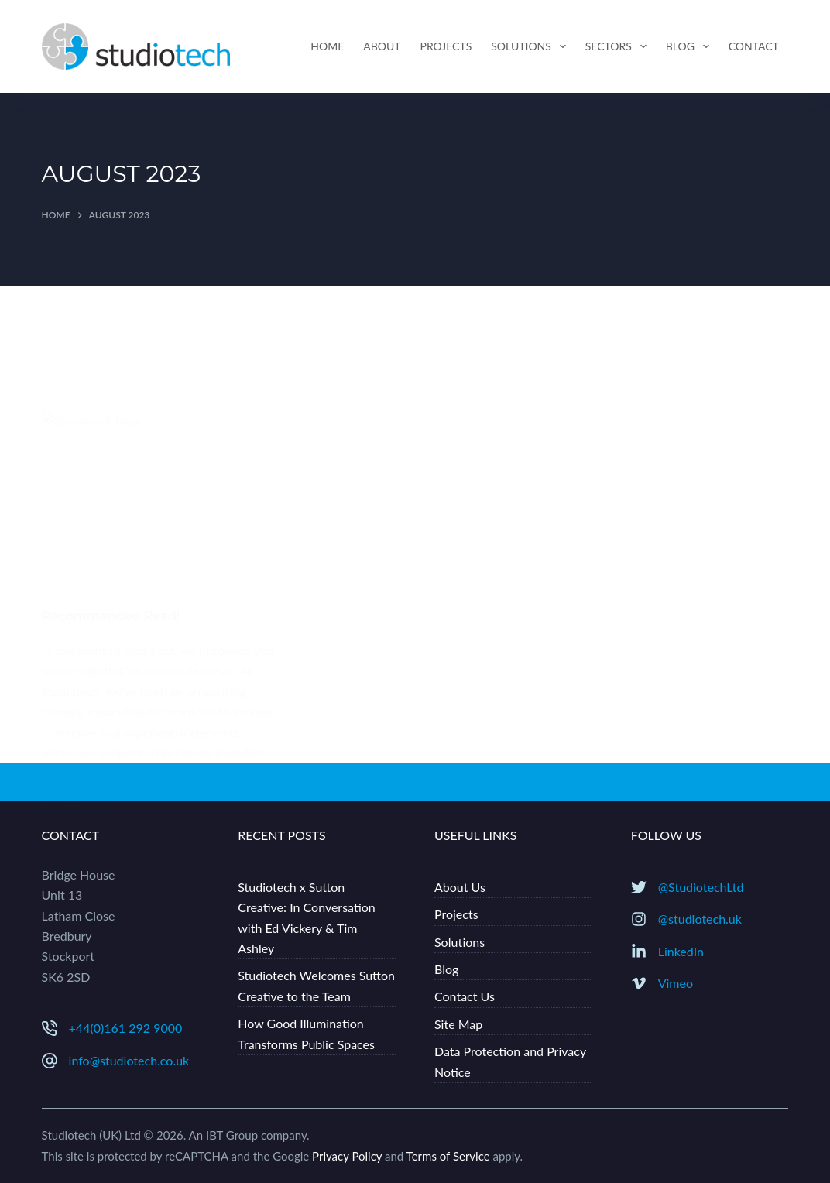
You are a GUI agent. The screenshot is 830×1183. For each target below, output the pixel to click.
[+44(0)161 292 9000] (49, 1028)
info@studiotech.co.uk (129, 1060)
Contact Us (464, 996)
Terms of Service (448, 1156)
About (381, 46)
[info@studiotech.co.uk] (49, 1060)
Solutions (531, 46)
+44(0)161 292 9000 (126, 1027)
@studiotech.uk (700, 918)
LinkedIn (681, 951)
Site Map (458, 1024)
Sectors (619, 46)
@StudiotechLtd (701, 887)
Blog (690, 46)
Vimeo (675, 983)
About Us (459, 887)
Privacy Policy (347, 1156)
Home (327, 46)
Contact (754, 46)
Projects (446, 46)
